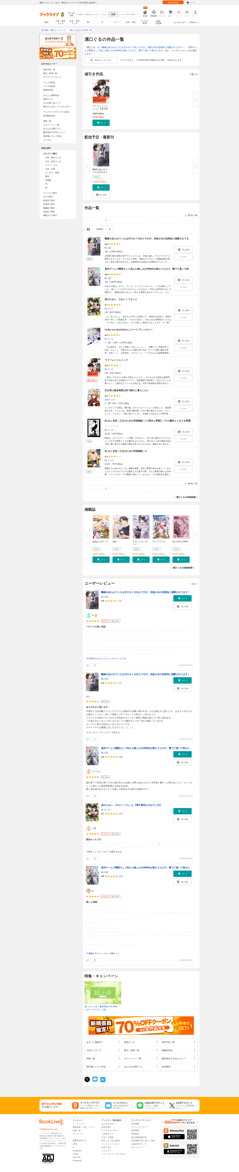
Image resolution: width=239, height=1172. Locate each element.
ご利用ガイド (194, 22)
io (93, 615)
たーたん (96, 771)
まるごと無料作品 (51, 95)
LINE (75, 1144)
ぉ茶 (94, 828)
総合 (46, 22)
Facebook (77, 1160)
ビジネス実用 (144, 22)
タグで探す (48, 197)
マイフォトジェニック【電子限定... (100, 109)
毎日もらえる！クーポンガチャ (57, 106)
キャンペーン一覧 (51, 125)
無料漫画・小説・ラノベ (84, 1127)
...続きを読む (152, 653)
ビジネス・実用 (52, 172)
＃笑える (115, 732)
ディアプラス (159, 541)
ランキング (78, 1134)
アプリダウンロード (110, 1130)
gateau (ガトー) (100, 541)
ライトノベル (51, 165)
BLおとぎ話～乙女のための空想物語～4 (125, 451)
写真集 (48, 180)
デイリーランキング (52, 77)
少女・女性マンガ (75, 22)
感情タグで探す (50, 215)
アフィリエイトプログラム (113, 1154)
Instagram (77, 1150)
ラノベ (117, 22)
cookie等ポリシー (139, 1144)
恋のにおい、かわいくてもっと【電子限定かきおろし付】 (131, 805)
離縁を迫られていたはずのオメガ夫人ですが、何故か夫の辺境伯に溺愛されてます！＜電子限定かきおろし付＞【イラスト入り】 (168, 592)
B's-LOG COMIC (180, 541)
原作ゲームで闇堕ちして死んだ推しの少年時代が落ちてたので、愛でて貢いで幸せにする (151, 269)
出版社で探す (49, 212)
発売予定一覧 (49, 69)
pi (93, 890)
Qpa (114, 541)
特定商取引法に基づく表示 (143, 1140)
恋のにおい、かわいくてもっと (121, 299)
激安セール (48, 99)
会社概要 (135, 1124)
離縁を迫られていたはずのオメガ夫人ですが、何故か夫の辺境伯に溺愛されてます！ (143, 47)
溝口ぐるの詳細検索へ (187, 497)
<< (90, 220)
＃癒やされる (115, 851)
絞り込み (71, 14)
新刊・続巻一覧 (50, 73)
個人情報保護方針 (139, 1137)
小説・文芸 (131, 22)
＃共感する (91, 658)
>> (192, 220)
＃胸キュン (91, 851)
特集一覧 (47, 121)
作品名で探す (49, 200)
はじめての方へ (180, 22)
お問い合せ (106, 1147)
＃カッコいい (104, 658)
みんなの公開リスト (52, 128)
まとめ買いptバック (52, 103)
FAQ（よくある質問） (111, 1140)
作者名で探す (49, 204)
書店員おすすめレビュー (54, 132)
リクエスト (106, 1150)
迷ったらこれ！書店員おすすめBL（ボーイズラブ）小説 (101, 1008)
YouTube (76, 1157)
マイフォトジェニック (116, 360)
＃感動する (91, 953)
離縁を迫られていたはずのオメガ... (100, 172)
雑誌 (47, 176)
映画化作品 (48, 90)
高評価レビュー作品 (52, 136)
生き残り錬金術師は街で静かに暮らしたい (127, 390)
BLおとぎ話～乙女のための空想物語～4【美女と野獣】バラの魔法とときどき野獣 (148, 420)
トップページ (79, 1124)
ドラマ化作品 (49, 86)
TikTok (75, 1154)
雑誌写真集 (159, 22)
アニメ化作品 (49, 82)
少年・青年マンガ (61, 22)
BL (88, 22)
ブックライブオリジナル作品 (56, 112)
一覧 (193, 74)
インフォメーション (110, 1144)
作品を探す (106, 1127)
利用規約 (135, 1134)
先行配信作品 (49, 116)
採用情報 (135, 1130)
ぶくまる (47, 140)
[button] (101, 123)
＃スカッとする (118, 658)
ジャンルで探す (50, 193)
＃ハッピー (105, 732)
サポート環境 (107, 1137)
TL (102, 22)
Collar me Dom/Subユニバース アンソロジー (128, 329)
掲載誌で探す (49, 208)
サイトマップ (137, 1147)
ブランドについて (139, 1127)
